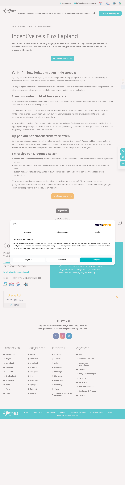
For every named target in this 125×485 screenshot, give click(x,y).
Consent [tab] (27, 232)
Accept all (96, 260)
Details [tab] (97, 232)
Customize (62, 260)
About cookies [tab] (62, 232)
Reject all (28, 260)
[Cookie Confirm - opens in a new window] (103, 225)
